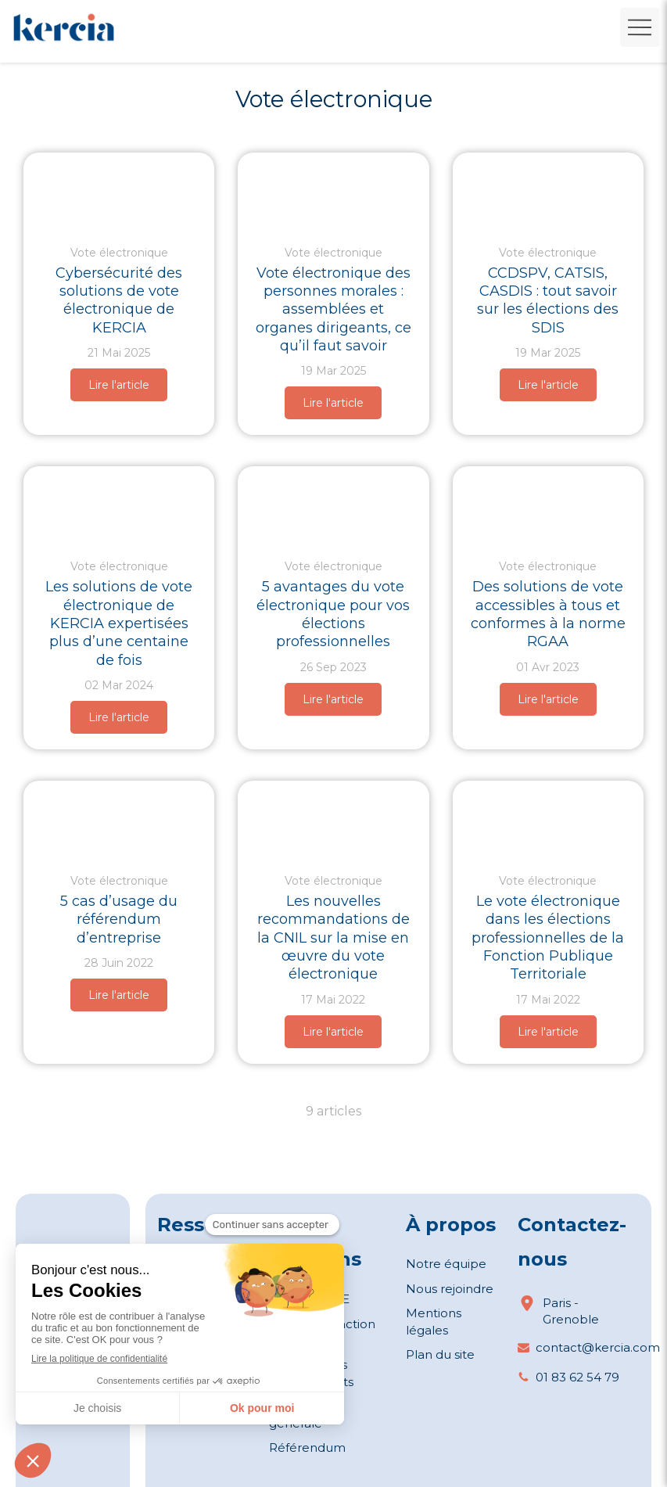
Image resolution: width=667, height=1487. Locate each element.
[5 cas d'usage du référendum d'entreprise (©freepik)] (118, 819)
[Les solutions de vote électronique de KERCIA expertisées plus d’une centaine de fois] (118, 504)
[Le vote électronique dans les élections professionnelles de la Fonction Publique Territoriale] (548, 819)
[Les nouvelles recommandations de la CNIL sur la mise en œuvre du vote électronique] (333, 819)
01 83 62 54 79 (577, 1377)
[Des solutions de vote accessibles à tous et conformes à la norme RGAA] (548, 504)
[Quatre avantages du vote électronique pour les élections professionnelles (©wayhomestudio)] (333, 504)
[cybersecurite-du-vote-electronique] (118, 191)
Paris (557, 1302)
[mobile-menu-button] (639, 27)
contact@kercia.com (598, 1347)
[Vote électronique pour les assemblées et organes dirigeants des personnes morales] (333, 191)
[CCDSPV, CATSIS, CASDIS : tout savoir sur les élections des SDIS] (548, 191)
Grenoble (571, 1319)
